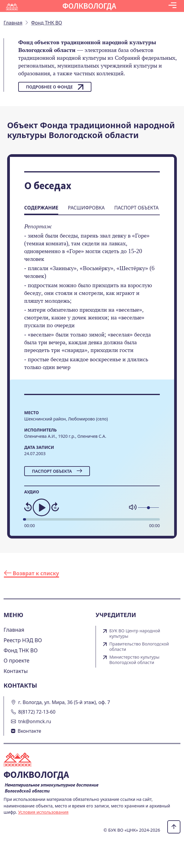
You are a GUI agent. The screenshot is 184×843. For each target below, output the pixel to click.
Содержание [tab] (41, 207)
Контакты (16, 670)
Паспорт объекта (57, 471)
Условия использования (43, 812)
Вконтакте (29, 731)
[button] (172, 6)
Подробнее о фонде (55, 87)
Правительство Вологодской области (139, 646)
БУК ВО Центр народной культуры (134, 633)
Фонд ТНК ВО (21, 650)
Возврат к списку (31, 573)
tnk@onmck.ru (34, 721)
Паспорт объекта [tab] (136, 207)
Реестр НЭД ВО (23, 640)
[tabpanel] (92, 301)
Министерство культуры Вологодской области (134, 659)
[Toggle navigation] (172, 6)
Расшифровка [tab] (86, 207)
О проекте (17, 660)
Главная (14, 629)
